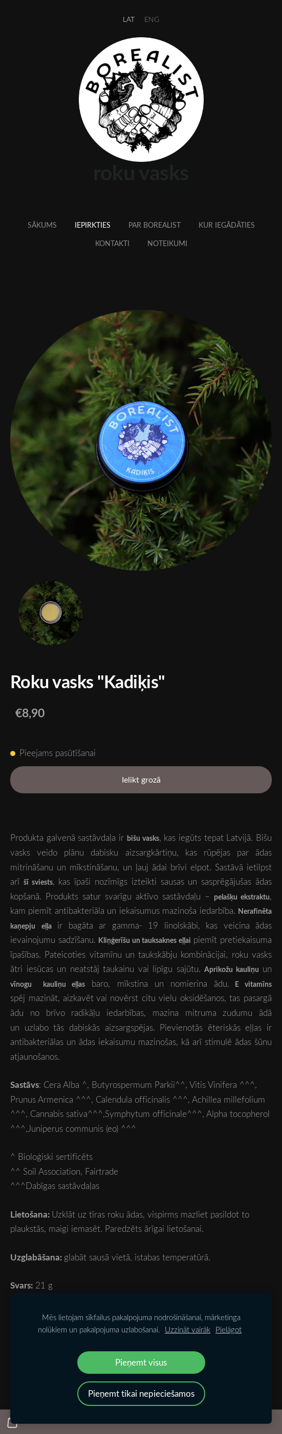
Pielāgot (228, 1329)
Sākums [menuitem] (42, 225)
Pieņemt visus (141, 1362)
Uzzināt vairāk (187, 1329)
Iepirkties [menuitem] (93, 225)
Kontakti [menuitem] (112, 243)
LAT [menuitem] (129, 19)
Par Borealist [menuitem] (154, 225)
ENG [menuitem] (151, 19)
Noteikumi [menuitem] (167, 243)
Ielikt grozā (141, 779)
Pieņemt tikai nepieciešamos (141, 1393)
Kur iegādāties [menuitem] (227, 225)
